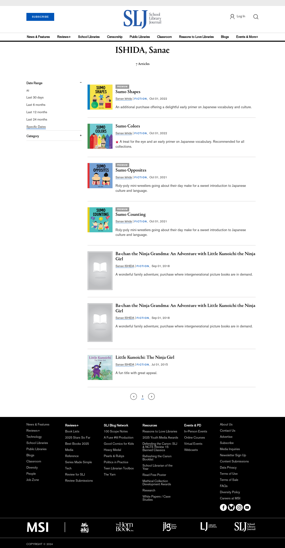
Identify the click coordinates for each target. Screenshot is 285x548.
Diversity (32, 467)
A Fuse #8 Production (118, 437)
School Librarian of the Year (157, 467)
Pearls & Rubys (114, 456)
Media (69, 450)
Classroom (164, 37)
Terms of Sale (229, 480)
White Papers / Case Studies (156, 498)
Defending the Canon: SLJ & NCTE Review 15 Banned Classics (159, 447)
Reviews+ (64, 37)
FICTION (140, 98)
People (31, 474)
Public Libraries (140, 37)
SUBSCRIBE (40, 16)
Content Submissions (234, 461)
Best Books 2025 (77, 444)
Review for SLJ (75, 474)
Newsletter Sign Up (233, 455)
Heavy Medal (112, 450)
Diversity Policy (230, 492)
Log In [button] (237, 16)
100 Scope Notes (116, 431)
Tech (68, 468)
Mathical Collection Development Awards (156, 482)
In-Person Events (195, 431)
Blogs (225, 37)
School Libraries (89, 37)
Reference (72, 456)
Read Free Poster (154, 475)
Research (148, 490)
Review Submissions (79, 480)
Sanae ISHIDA (125, 266)
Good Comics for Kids (119, 444)
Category (32, 136)
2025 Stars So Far (77, 437)
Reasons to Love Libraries (196, 37)
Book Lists (72, 431)
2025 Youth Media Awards (160, 437)
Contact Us (227, 430)
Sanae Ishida (124, 98)
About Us (226, 424)
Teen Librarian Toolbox (119, 468)
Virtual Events (193, 444)
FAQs (224, 486)
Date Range (34, 83)
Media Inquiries (230, 449)
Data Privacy (228, 467)
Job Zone (32, 480)
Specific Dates (36, 127)
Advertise (226, 437)
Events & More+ (247, 37)
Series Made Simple (78, 462)
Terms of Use (229, 474)
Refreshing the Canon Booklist (156, 457)
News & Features (38, 37)
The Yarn (110, 474)
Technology (34, 437)
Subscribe (227, 443)
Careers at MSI (230, 498)
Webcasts (191, 450)
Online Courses (194, 437)
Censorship (114, 37)
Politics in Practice (116, 462)
